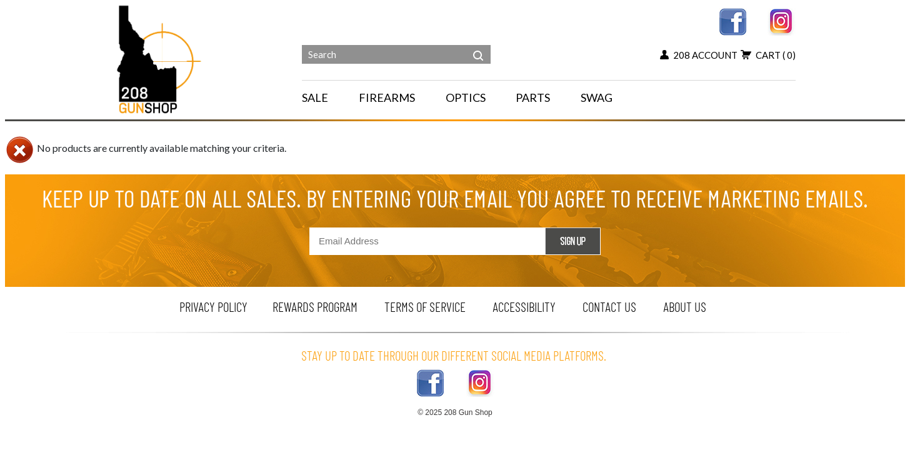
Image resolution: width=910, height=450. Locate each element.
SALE (315, 97)
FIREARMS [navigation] (387, 97)
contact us (609, 306)
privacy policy (213, 306)
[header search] (478, 46)
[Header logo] (160, 58)
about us (684, 306)
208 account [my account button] (699, 55)
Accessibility (524, 306)
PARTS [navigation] (533, 97)
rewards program (315, 306)
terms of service (425, 306)
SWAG (596, 97)
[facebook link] (733, 20)
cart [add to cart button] (768, 55)
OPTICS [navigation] (466, 97)
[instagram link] (782, 20)
